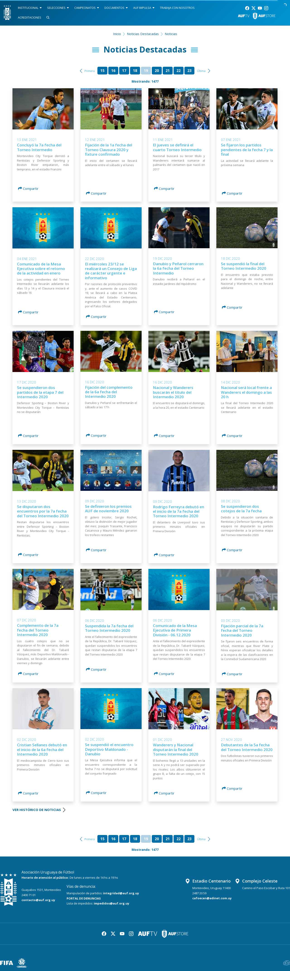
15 (102, 70)
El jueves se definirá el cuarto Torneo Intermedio (177, 147)
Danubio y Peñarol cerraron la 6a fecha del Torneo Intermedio (178, 268)
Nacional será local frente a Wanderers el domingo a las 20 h (246, 392)
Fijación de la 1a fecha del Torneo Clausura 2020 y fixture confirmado (108, 149)
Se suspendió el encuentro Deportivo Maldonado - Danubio (109, 749)
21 (168, 70)
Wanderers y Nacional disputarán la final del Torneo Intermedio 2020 (175, 749)
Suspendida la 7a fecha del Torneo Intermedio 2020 (109, 628)
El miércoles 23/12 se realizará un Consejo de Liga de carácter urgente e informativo (111, 270)
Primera (90, 71)
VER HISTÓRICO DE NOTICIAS (38, 809)
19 (146, 70)
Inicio (117, 33)
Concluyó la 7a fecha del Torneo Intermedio (39, 147)
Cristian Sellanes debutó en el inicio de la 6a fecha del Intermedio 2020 (42, 749)
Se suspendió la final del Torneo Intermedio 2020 (243, 266)
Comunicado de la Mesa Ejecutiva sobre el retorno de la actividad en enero (41, 268)
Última (201, 71)
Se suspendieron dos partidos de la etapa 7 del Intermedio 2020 (40, 392)
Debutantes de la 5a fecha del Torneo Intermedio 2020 (247, 747)
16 (113, 70)
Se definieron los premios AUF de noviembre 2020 (108, 508)
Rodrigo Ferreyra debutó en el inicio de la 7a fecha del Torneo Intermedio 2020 (178, 511)
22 (178, 70)
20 (157, 70)
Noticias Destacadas (143, 33)
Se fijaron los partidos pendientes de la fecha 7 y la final (247, 149)
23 (189, 70)
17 (124, 70)
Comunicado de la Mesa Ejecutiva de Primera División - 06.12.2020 (175, 630)
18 (135, 70)
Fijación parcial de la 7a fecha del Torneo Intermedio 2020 (242, 630)
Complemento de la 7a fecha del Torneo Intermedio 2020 (37, 630)
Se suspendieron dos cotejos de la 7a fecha (241, 508)
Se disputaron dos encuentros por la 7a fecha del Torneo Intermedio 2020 (43, 511)
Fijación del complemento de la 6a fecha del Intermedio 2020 (109, 392)
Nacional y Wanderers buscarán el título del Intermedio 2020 (173, 392)
